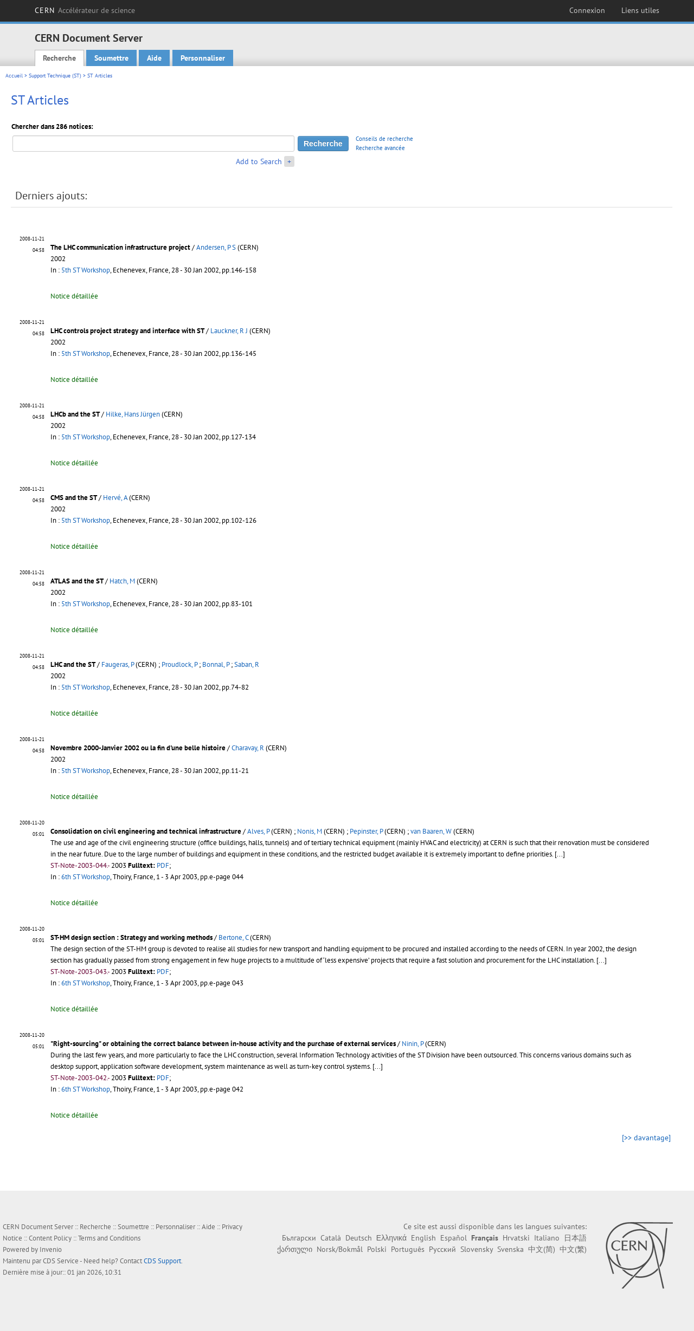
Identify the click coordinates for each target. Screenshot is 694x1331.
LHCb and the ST (75, 414)
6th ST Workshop (85, 876)
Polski (377, 1249)
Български (299, 1238)
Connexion (587, 10)
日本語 (575, 1238)
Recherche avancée (380, 148)
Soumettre (111, 58)
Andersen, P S (216, 247)
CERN (85, 10)
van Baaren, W (431, 831)
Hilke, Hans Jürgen (133, 414)
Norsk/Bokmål (340, 1249)
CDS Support (162, 1260)
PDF (163, 865)
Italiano (547, 1238)
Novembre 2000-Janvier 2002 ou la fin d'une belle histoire (138, 747)
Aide (154, 58)
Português (408, 1249)
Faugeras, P (117, 664)
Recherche (59, 58)
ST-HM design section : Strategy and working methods (131, 937)
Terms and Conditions (109, 1238)
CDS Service (61, 1260)
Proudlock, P (179, 664)
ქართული (294, 1249)
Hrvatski (516, 1238)
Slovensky (476, 1249)
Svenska (510, 1249)
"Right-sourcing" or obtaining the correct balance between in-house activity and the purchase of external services (223, 1043)
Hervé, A (115, 497)
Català (330, 1238)
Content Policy (50, 1238)
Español (453, 1238)
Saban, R (246, 664)
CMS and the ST (73, 497)
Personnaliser (203, 58)
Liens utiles (640, 10)
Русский (442, 1249)
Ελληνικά (391, 1238)
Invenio (51, 1249)
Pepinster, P (366, 831)
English (423, 1238)
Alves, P (258, 831)
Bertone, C (233, 937)
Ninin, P (412, 1043)
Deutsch (358, 1238)
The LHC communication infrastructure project (120, 247)
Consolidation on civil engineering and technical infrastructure (145, 831)
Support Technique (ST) (55, 75)
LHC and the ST (72, 664)
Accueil (14, 75)
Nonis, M (309, 831)
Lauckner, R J (229, 330)
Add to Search (259, 161)
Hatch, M (122, 581)
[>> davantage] (646, 1137)
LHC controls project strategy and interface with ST (127, 330)
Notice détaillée (74, 296)
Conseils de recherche (384, 138)
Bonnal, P (215, 664)
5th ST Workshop (85, 270)
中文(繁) (573, 1249)
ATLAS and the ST (77, 581)
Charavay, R (248, 747)
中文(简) (541, 1249)
